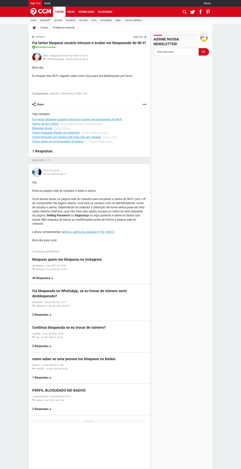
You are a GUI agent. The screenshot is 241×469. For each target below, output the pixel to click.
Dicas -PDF (110, 137)
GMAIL (118, 20)
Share (40, 104)
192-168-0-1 (107, 232)
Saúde (47, 3)
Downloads (86, 11)
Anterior (40, 36)
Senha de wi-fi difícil (45, 124)
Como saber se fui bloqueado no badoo (57, 141)
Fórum (59, 11)
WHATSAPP (45, 20)
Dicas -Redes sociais (95, 132)
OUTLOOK (83, 20)
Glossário (105, 11)
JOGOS (33, 20)
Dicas (71, 11)
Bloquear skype (42, 128)
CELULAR (58, 20)
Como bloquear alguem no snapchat (56, 132)
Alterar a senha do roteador (79, 232)
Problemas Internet (64, 27)
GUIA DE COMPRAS (133, 20)
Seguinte (138, 36)
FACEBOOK (70, 20)
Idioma (207, 3)
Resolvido (41, 47)
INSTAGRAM (106, 20)
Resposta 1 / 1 (41, 160)
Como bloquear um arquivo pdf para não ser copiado (66, 137)
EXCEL (94, 20)
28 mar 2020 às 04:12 (77, 59)
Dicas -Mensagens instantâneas (81, 124)
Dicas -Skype (62, 128)
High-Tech (35, 3)
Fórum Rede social (101, 141)
